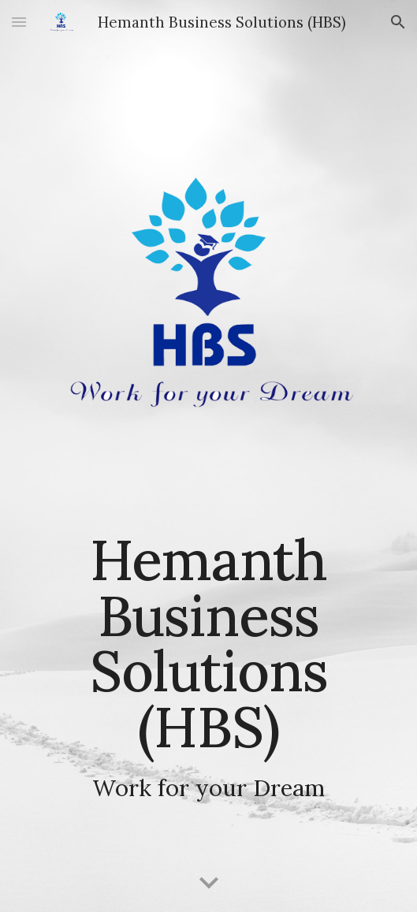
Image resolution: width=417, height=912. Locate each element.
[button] (19, 21)
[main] (208, 666)
